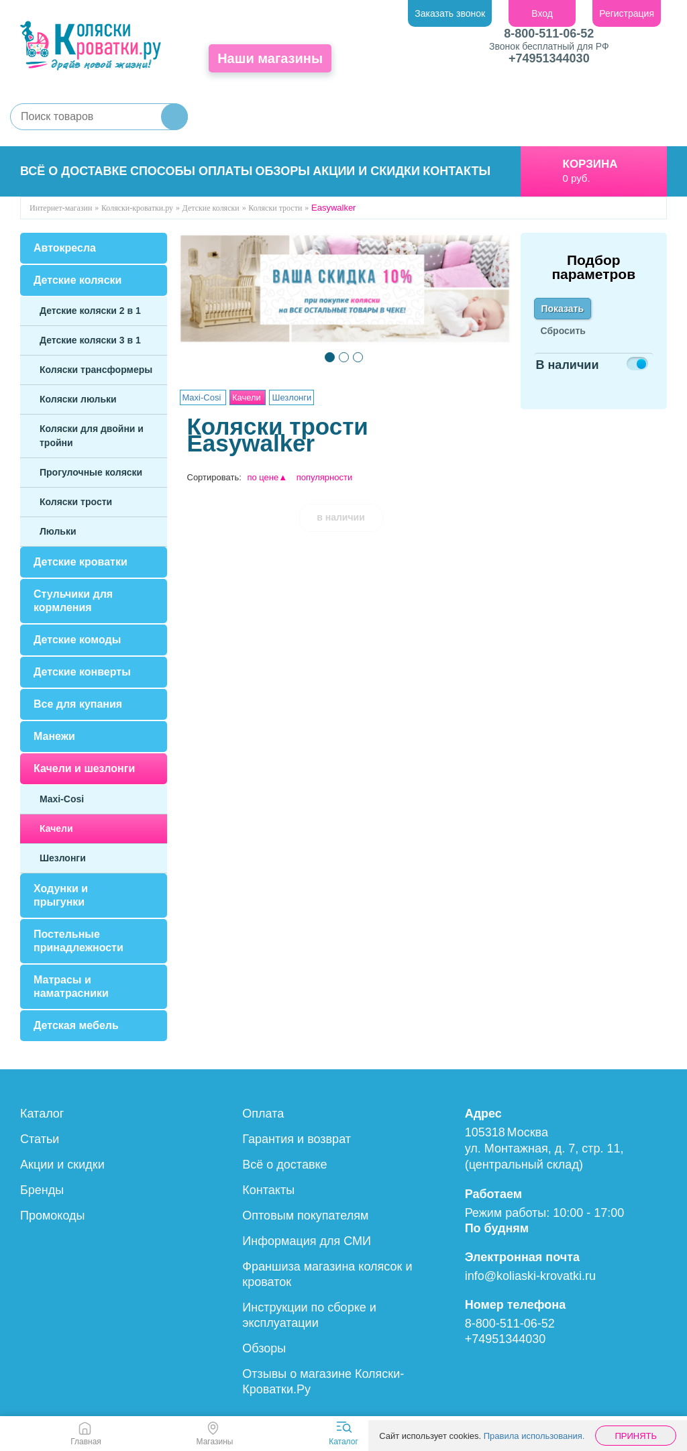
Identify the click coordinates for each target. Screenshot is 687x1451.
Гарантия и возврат (296, 1139)
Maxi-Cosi (62, 799)
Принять (636, 1436)
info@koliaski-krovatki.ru (530, 1276)
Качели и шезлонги (84, 768)
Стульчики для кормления (73, 600)
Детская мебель (76, 1025)
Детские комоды (77, 639)
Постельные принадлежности (78, 940)
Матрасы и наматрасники (71, 986)
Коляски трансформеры (96, 369)
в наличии (341, 517)
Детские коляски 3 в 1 (90, 340)
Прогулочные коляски (91, 472)
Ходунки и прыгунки (61, 895)
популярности (325, 477)
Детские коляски (77, 280)
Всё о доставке (73, 171)
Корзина (590, 164)
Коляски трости (76, 501)
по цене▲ (267, 477)
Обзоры (283, 171)
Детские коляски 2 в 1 (90, 310)
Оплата (263, 1113)
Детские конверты (82, 672)
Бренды (42, 1190)
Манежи (54, 736)
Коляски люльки (78, 399)
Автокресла (65, 248)
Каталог (42, 1113)
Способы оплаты (191, 171)
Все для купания (78, 704)
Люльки (58, 531)
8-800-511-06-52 (549, 33)
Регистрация (626, 13)
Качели (56, 828)
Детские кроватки (80, 562)
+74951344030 (549, 58)
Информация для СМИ (306, 1241)
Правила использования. (534, 1436)
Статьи (39, 1139)
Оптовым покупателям (305, 1215)
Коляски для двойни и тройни (92, 435)
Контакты (456, 171)
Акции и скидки (366, 171)
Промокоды (52, 1215)
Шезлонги (63, 858)
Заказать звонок (450, 13)
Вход (542, 13)
